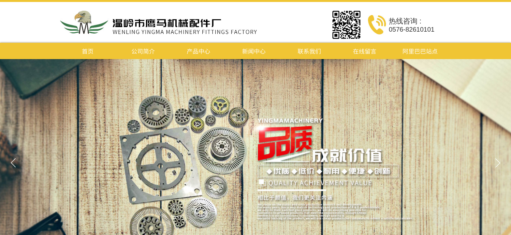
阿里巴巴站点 (420, 51)
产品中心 (198, 51)
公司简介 (143, 51)
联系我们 (309, 51)
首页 (88, 51)
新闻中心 (254, 51)
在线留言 (364, 51)
